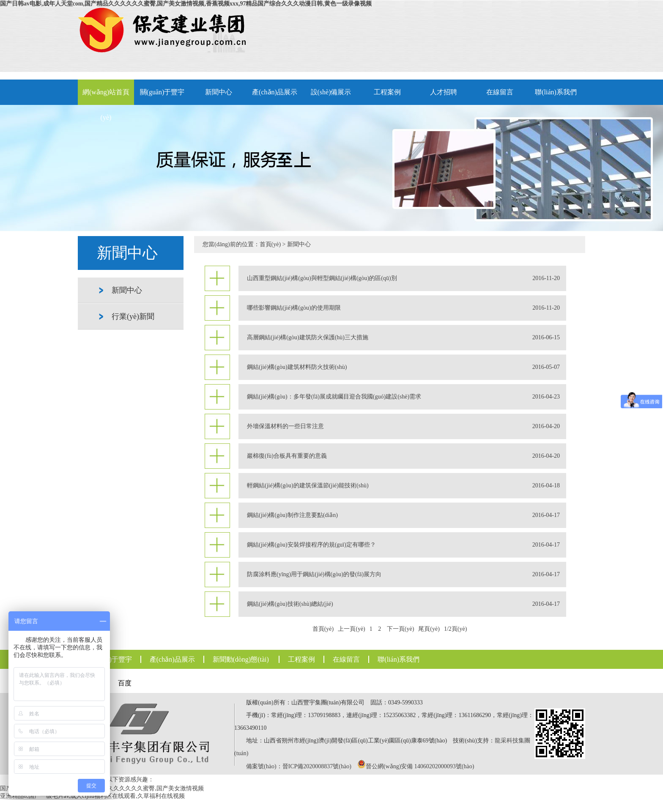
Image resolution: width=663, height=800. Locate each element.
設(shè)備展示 (331, 92)
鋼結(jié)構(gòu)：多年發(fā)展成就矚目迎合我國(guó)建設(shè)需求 (403, 397)
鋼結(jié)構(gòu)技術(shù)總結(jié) (403, 604)
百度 (125, 683)
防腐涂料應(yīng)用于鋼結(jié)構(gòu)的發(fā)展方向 (403, 574)
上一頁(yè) (351, 629)
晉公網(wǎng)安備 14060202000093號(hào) (420, 766)
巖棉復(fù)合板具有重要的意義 (403, 456)
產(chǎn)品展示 (274, 92)
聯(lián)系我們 (556, 92)
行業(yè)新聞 (133, 316)
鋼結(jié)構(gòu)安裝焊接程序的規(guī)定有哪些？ (403, 545)
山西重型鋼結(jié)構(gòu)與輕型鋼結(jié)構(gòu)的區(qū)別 (403, 278)
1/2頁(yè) (455, 629)
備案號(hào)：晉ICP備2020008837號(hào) (298, 766)
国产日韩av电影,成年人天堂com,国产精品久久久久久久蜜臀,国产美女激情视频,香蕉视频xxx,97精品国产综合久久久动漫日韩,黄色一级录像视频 (186, 3)
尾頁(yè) (429, 629)
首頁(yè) (270, 244)
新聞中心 (218, 92)
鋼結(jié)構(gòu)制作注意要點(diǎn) (403, 515)
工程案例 (387, 92)
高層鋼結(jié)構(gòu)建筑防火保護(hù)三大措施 (403, 337)
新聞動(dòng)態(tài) (241, 659)
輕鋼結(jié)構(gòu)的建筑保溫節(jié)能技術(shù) (403, 485)
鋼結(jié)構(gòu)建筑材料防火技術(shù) (403, 367)
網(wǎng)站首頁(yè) (105, 96)
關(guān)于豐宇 (162, 92)
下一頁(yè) (400, 629)
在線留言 (499, 92)
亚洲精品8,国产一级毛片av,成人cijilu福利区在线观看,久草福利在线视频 (92, 796)
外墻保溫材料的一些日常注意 (403, 426)
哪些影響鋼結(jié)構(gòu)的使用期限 (403, 308)
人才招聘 (443, 92)
